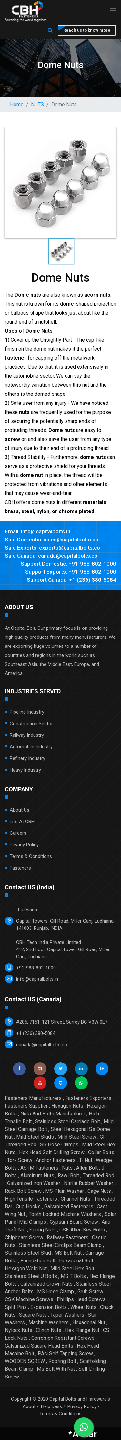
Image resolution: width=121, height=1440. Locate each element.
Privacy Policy (24, 845)
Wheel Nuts (83, 1307)
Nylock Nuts (18, 1330)
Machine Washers (48, 1322)
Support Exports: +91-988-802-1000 (70, 572)
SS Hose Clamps (59, 1145)
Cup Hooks (28, 1206)
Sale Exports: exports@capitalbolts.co (52, 547)
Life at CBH (22, 821)
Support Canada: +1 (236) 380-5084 (71, 580)
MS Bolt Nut (68, 1253)
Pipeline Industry (27, 712)
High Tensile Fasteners (31, 1199)
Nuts (67, 1168)
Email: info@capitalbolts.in (37, 531)
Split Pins (16, 1307)
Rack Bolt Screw (23, 1191)
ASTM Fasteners (39, 1168)
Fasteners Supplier (26, 1106)
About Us (19, 810)
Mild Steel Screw (76, 1137)
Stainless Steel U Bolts (31, 1276)
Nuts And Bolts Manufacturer (52, 1114)
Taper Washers (67, 1315)
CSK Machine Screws (29, 1299)
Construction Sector (31, 723)
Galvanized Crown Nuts (46, 1284)
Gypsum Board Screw (74, 1222)
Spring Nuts (42, 1230)
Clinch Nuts (48, 1330)
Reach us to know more (86, 30)
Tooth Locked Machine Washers (65, 1214)
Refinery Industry (27, 758)
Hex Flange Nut (82, 1330)
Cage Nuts (99, 1191)
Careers (18, 833)
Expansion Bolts (48, 1307)
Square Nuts (33, 1315)
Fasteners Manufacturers (33, 1098)
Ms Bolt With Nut (56, 1369)
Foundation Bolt (37, 1261)
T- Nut (85, 1160)
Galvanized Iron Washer (33, 1183)
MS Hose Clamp (55, 1292)
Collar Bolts (101, 1152)
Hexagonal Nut (88, 1322)
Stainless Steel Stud (28, 1253)
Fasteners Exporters (88, 1098)
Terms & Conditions (31, 856)
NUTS (37, 105)
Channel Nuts (75, 1199)
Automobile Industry (31, 747)
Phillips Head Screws (81, 1299)
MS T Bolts (73, 1276)
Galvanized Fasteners (68, 1206)
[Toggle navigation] (113, 9)
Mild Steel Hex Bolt (72, 1268)
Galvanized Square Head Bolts (39, 1346)
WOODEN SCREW (25, 1361)
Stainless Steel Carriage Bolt (67, 1121)
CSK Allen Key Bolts (82, 1230)
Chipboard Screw (24, 1237)
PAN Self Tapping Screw (65, 1353)
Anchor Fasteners (56, 1160)
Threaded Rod (98, 1175)
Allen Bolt (87, 1168)
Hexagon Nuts (67, 1106)
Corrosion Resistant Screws (63, 1338)
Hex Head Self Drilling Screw (52, 1152)
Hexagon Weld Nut (26, 1268)
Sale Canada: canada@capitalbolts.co (51, 555)
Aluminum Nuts (37, 1175)
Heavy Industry (25, 770)
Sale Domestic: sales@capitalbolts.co (51, 539)
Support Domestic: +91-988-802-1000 (68, 563)
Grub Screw (90, 1292)
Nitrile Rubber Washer (88, 1183)
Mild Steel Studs (35, 1137)
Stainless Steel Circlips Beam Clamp (60, 1245)
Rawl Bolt (68, 1175)
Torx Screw (19, 1160)
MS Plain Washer (64, 1191)
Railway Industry (27, 735)
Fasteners (20, 868)
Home (17, 105)
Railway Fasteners (67, 1237)
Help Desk (51, 1406)
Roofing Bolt (62, 1361)
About (29, 1406)
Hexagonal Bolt (76, 1261)
